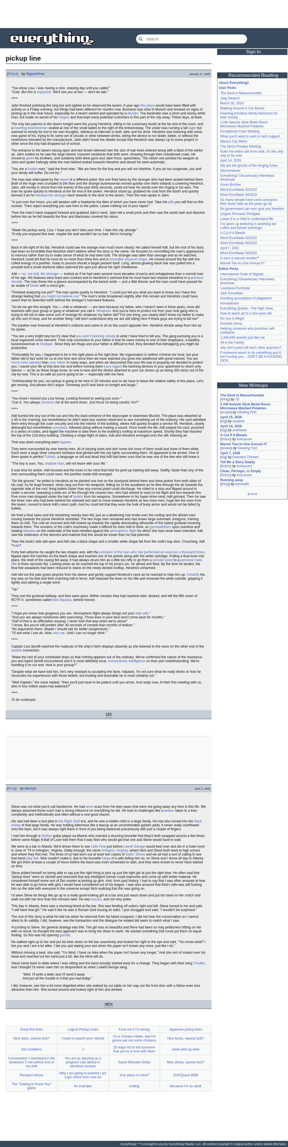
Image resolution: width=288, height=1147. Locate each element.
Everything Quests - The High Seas (246, 308)
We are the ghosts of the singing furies (249, 166)
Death (34, 286)
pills (171, 202)
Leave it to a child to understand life (246, 219)
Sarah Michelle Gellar (134, 1062)
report (64, 180)
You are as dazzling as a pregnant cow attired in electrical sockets (82, 1062)
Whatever (103, 311)
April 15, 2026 (231, 417)
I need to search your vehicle (82, 1038)
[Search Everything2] (191, 39)
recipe (226, 412)
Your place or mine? (134, 1075)
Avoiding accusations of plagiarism (246, 298)
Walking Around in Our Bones (242, 108)
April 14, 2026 (230, 160)
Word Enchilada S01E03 (238, 195)
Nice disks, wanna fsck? (32, 1038)
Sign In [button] (253, 51)
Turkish (49, 457)
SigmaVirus (35, 74)
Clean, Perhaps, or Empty (240, 471)
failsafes (29, 531)
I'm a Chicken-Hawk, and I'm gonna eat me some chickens (134, 1038)
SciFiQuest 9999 (185, 1075)
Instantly (193, 575)
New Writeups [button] (253, 385)
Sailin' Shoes (135, 854)
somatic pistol (162, 560)
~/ (82, 1049)
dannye (30, 788)
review (226, 448)
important (44, 92)
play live (32, 858)
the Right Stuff (69, 821)
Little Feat (98, 846)
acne (89, 807)
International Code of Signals (242, 274)
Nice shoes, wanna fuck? (185, 1062)
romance (47, 402)
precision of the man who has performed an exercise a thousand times (151, 552)
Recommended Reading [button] (253, 75)
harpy (106, 858)
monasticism (229, 303)
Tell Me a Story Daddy (237, 462)
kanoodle (242, 484)
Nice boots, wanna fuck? (185, 1038)
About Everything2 (234, 83)
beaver (169, 811)
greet (30, 158)
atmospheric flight (123, 531)
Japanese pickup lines (185, 1029)
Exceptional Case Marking (239, 131)
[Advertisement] (144, 14)
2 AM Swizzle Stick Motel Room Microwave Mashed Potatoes (244, 124)
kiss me (59, 633)
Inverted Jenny (231, 323)
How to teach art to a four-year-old (245, 313)
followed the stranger (50, 195)
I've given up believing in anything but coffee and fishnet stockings (248, 226)
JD (237, 399)
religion (63, 117)
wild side (141, 613)
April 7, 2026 (230, 453)
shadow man (54, 463)
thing (11, 788)
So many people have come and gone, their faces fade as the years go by (249, 202)
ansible (16, 650)
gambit (65, 935)
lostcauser (244, 439)
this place (147, 105)
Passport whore (31, 1075)
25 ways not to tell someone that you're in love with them (134, 1049)
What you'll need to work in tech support (250, 136)
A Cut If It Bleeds (232, 233)
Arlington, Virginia (114, 850)
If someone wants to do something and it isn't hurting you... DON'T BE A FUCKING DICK (251, 357)
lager (192, 128)
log (223, 421)
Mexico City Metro (233, 141)
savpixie (238, 421)
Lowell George (134, 846)
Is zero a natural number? (239, 258)
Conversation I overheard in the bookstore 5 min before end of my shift (31, 1062)
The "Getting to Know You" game (31, 1086)
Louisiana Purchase (235, 288)
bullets (78, 497)
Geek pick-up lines (186, 1049)
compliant (60, 428)
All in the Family (232, 343)
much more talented (26, 362)
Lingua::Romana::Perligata (240, 214)
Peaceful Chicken (245, 457)
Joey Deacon (230, 98)
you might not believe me (59, 296)
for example (83, 1086)
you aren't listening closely (96, 336)
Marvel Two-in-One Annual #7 (242, 263)
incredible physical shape (128, 259)
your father (58, 362)
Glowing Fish (246, 412)
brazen (96, 899)
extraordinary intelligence (126, 661)
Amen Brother (230, 185)
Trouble (198, 963)
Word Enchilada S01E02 (238, 190)
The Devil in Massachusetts (241, 93)
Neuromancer (230, 171)
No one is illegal (232, 318)
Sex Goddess (31, 1049)
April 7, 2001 (229, 248)
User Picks (227, 88)
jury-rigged (114, 366)
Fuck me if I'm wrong (134, 1029)
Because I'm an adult (185, 1086)
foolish (33, 169)
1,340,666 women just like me (242, 337)
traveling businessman (31, 128)
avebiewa (239, 430)
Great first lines (31, 1029)
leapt (16, 545)
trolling (134, 1086)
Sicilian (46, 836)
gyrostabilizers (160, 527)
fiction (12, 74)
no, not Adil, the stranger (40, 274)
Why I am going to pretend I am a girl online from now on (82, 1075)
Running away (231, 480)
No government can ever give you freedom (252, 209)
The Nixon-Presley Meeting (240, 146)
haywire (65, 442)
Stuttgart (46, 344)
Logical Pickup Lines (83, 1029)
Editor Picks (228, 269)
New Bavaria (61, 600)
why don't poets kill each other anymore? (250, 348)
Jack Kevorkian (231, 293)
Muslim (133, 113)
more (252, 493)
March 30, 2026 (232, 103)
